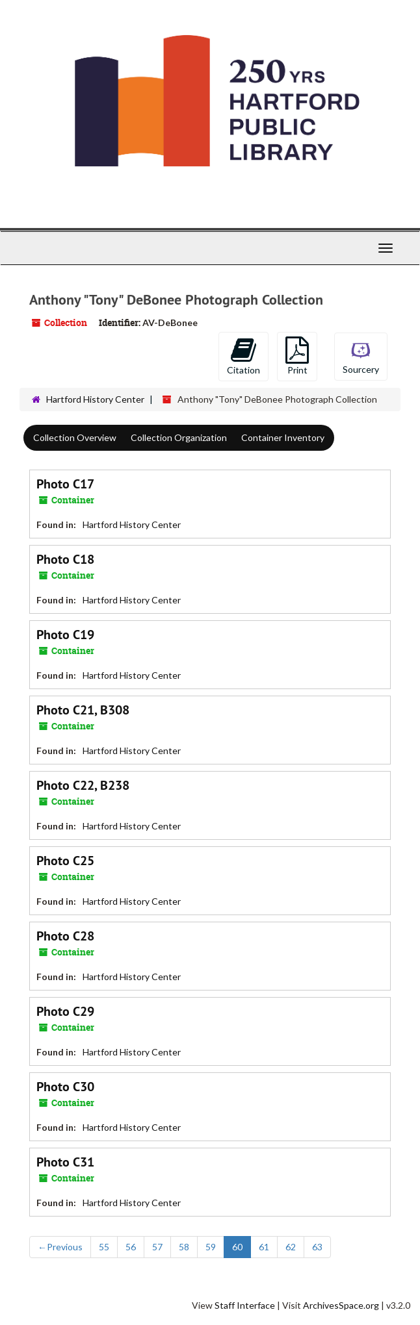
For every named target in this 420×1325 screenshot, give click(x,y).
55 (104, 1246)
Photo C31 (65, 1162)
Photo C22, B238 (82, 785)
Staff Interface (245, 1305)
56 (130, 1246)
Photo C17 (65, 483)
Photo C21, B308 (82, 709)
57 (157, 1246)
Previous (60, 1246)
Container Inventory (282, 437)
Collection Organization (179, 437)
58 (184, 1246)
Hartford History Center (95, 399)
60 (237, 1246)
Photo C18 (65, 559)
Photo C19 (65, 634)
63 (317, 1246)
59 (210, 1246)
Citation (243, 355)
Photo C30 (65, 1086)
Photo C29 (65, 1011)
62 (290, 1246)
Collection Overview (74, 437)
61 (264, 1246)
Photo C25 (65, 860)
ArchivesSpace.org (341, 1305)
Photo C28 (65, 936)
